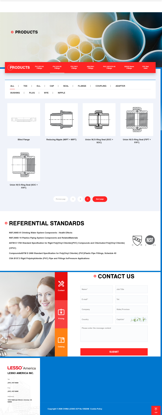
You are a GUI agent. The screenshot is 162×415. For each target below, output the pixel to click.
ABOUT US (45, 6)
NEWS (112, 6)
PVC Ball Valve (77, 390)
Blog (133, 371)
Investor (52, 380)
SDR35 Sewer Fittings (79, 386)
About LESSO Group (57, 373)
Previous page (61, 199)
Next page (100, 199)
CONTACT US (125, 6)
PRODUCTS (60, 6)
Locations (113, 374)
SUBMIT (114, 352)
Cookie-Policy (96, 403)
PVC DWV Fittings (78, 377)
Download (113, 371)
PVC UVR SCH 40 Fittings (80, 383)
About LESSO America (57, 370)
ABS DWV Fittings (78, 380)
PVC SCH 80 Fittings (79, 373)
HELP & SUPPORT (95, 6)
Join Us (112, 377)
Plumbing (97, 371)
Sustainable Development (58, 376)
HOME (33, 6)
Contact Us (146, 371)
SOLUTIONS (76, 6)
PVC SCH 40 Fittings (79, 370)
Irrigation (97, 374)
